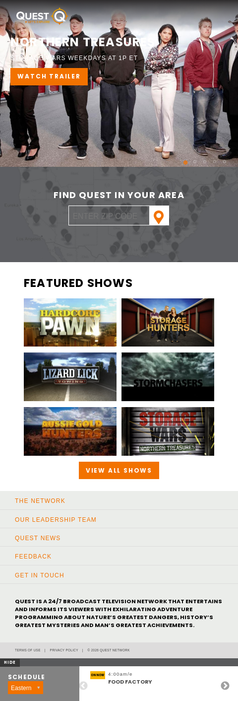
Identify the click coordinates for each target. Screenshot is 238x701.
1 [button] (180, 158)
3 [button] (200, 158)
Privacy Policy (64, 650)
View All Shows (119, 470)
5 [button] (220, 158)
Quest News (37, 538)
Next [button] (225, 686)
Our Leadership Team (56, 519)
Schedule (27, 677)
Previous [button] (83, 686)
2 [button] (190, 158)
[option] (119, 83)
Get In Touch (39, 575)
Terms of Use (28, 650)
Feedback (33, 556)
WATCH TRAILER (48, 76)
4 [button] (210, 158)
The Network (40, 500)
